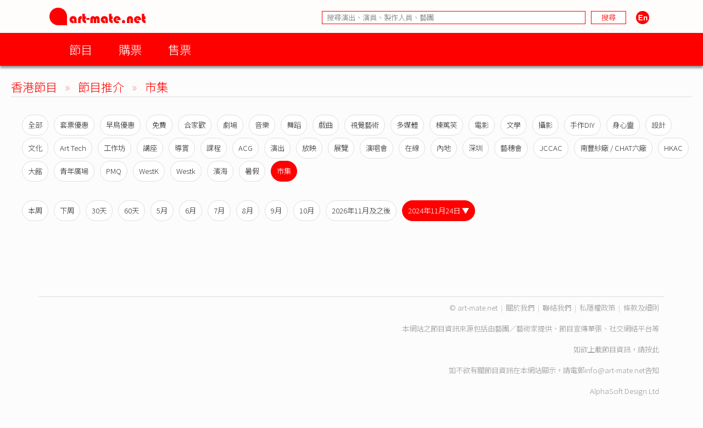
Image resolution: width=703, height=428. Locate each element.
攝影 (545, 125)
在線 (412, 148)
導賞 (182, 148)
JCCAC (550, 148)
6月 (190, 210)
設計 (658, 125)
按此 (652, 349)
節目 (80, 49)
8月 (247, 210)
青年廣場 (74, 171)
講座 (150, 148)
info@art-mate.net (614, 370)
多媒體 (407, 125)
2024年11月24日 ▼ (438, 210)
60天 (131, 210)
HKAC (673, 148)
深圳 (475, 148)
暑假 (252, 171)
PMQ (113, 171)
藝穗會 (511, 148)
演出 (277, 148)
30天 (99, 210)
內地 (444, 148)
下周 (67, 210)
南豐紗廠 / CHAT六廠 (613, 148)
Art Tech (73, 148)
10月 (306, 210)
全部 (35, 125)
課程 (214, 148)
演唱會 (376, 148)
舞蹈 (294, 125)
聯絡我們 (557, 307)
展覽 (341, 148)
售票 (179, 49)
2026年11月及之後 (361, 210)
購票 (130, 49)
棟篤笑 (446, 125)
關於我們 (520, 307)
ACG (245, 148)
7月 (219, 210)
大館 (35, 171)
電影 (482, 125)
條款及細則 (641, 307)
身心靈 (623, 125)
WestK (149, 171)
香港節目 (34, 86)
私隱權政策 (597, 307)
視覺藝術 (364, 125)
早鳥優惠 (120, 125)
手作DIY (582, 125)
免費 (159, 125)
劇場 (230, 125)
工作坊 (114, 148)
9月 (276, 210)
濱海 (220, 171)
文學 (513, 125)
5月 (162, 210)
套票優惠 (74, 125)
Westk (186, 171)
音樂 (262, 125)
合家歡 (194, 125)
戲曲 (326, 125)
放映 (309, 148)
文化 (35, 148)
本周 (35, 210)
